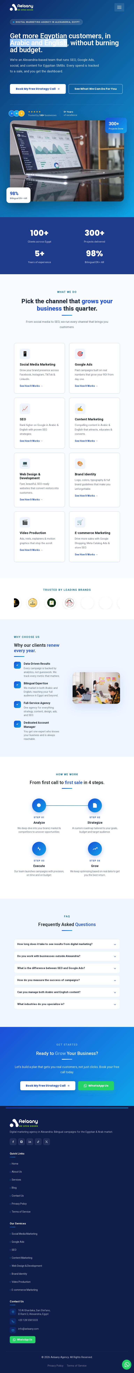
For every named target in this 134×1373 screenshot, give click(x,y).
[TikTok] (38, 1141)
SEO (14, 1249)
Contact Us (18, 1195)
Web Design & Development (27, 1265)
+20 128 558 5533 (28, 1320)
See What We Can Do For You (96, 89)
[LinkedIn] (30, 1141)
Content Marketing (22, 1257)
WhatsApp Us (22, 1339)
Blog (14, 1187)
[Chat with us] (126, 1365)
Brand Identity (19, 1273)
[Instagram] (21, 1141)
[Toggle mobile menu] (119, 7)
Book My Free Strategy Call (38, 89)
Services (16, 1179)
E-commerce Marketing (25, 1289)
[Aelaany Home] (21, 7)
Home (15, 1163)
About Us (17, 1171)
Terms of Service (21, 1211)
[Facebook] (13, 1141)
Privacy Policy (19, 1203)
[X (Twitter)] (46, 1141)
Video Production (21, 1281)
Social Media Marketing (24, 1233)
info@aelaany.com (28, 1328)
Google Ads (18, 1241)
